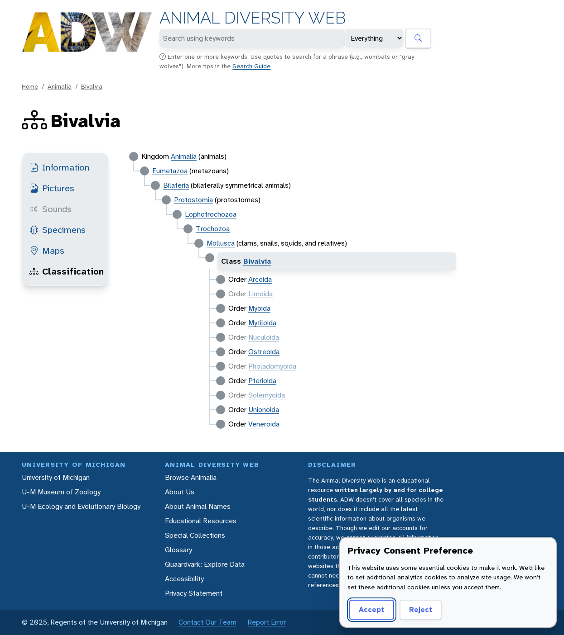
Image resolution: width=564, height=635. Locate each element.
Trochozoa (213, 228)
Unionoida (263, 409)
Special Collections (195, 535)
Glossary (178, 549)
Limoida (260, 294)
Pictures (51, 188)
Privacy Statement (193, 593)
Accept (371, 609)
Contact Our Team (207, 622)
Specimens (57, 230)
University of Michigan (56, 477)
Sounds (50, 209)
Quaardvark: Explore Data (205, 564)
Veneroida (264, 424)
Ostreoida (264, 351)
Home (30, 86)
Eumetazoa (170, 170)
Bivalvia (91, 86)
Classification (66, 271)
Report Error (266, 622)
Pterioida (262, 380)
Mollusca (221, 243)
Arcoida (260, 279)
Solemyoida (266, 395)
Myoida (259, 308)
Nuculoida (263, 337)
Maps (46, 250)
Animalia (60, 86)
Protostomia (193, 199)
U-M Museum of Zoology (61, 492)
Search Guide (251, 66)
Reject (420, 609)
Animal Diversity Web (252, 18)
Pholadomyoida (272, 366)
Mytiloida (262, 322)
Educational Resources (200, 521)
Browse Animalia (191, 477)
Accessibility (184, 578)
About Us (179, 492)
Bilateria (176, 185)
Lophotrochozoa (210, 214)
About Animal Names (198, 506)
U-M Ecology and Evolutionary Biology (81, 506)
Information (59, 167)
